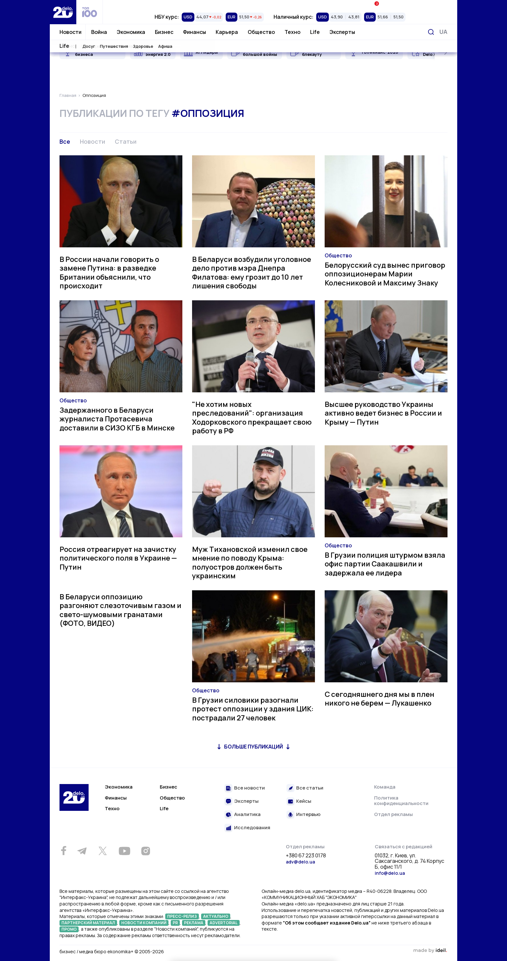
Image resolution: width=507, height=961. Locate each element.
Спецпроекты (280, 5)
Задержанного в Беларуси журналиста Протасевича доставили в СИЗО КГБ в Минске (117, 419)
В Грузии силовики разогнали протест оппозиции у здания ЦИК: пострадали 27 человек (253, 709)
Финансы (194, 32)
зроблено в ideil (430, 950)
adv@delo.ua (300, 861)
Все (64, 141)
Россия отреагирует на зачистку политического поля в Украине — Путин (118, 558)
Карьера (227, 32)
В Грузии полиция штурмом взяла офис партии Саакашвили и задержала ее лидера (385, 564)
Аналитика (247, 814)
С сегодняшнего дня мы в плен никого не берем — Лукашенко (379, 698)
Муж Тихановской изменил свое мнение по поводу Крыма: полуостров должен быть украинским (249, 562)
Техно (292, 32)
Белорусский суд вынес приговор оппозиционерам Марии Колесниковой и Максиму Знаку (385, 274)
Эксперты (342, 32)
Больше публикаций (253, 746)
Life (315, 32)
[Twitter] (102, 851)
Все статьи (309, 788)
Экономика (131, 32)
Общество (261, 32)
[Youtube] (124, 850)
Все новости (249, 788)
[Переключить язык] (443, 31)
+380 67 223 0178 (306, 856)
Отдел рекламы (393, 814)
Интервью (308, 814)
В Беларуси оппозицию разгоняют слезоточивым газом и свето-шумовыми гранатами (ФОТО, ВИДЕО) (120, 610)
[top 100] (89, 12)
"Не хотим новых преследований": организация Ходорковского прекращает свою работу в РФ (252, 417)
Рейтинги (162, 5)
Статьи (125, 141)
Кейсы (303, 801)
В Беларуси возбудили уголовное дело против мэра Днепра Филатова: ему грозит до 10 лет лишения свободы (251, 272)
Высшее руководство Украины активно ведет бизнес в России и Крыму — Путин (383, 413)
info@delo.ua (390, 873)
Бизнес (164, 32)
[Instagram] (145, 850)
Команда (384, 786)
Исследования (252, 828)
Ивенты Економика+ (398, 4)
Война (99, 32)
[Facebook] (63, 850)
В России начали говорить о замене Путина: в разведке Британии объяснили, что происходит (109, 272)
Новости (70, 32)
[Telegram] (82, 851)
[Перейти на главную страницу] (63, 12)
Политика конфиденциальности (401, 800)
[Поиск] (431, 32)
